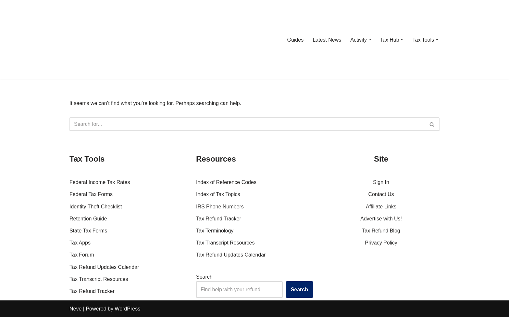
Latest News (327, 40)
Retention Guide (88, 218)
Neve (75, 308)
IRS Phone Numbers (220, 206)
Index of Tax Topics (218, 194)
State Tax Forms (88, 230)
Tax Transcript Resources (98, 279)
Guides (295, 40)
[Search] (247, 124)
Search (204, 277)
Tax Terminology (214, 230)
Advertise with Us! (381, 218)
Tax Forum (81, 255)
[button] (369, 39)
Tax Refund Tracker (92, 291)
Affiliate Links (381, 206)
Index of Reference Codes (226, 182)
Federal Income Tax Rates (99, 182)
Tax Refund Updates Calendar (104, 267)
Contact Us (381, 194)
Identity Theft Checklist (95, 206)
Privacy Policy (381, 242)
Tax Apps (80, 242)
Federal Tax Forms (91, 194)
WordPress (127, 308)
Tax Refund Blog (381, 230)
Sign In (381, 182)
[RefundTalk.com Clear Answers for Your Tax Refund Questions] (103, 39)
